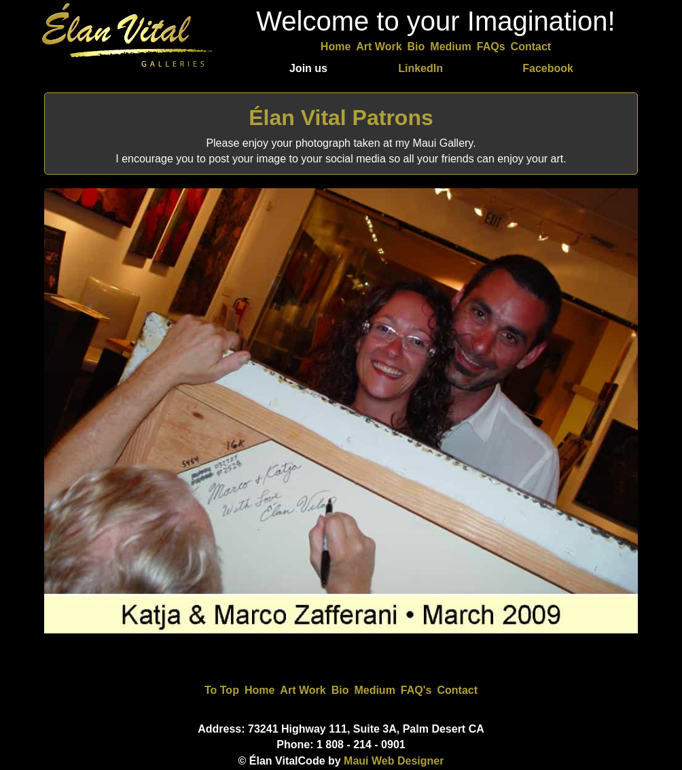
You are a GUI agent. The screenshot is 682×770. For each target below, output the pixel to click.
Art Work (378, 46)
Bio (416, 46)
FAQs (491, 46)
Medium (450, 46)
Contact (531, 46)
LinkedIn (420, 68)
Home (336, 46)
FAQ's (416, 690)
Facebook (547, 68)
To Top (221, 690)
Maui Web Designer (394, 761)
